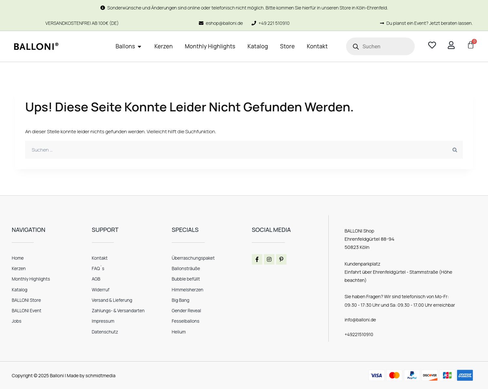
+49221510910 (359, 334)
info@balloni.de (360, 319)
